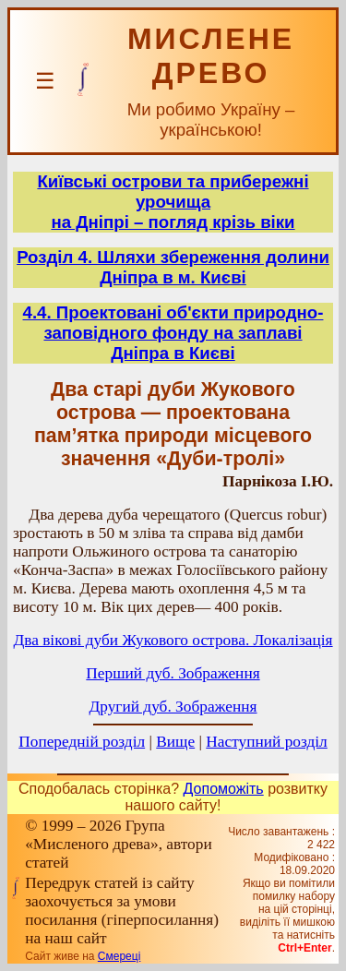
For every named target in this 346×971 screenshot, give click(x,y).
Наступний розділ (266, 741)
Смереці (119, 956)
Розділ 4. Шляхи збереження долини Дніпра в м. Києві (173, 267)
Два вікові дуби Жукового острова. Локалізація (172, 640)
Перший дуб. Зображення (172, 673)
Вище (175, 741)
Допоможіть (224, 789)
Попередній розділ (81, 741)
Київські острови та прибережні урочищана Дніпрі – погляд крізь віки (172, 202)
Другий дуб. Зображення (173, 706)
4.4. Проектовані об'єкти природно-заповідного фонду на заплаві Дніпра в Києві (173, 333)
